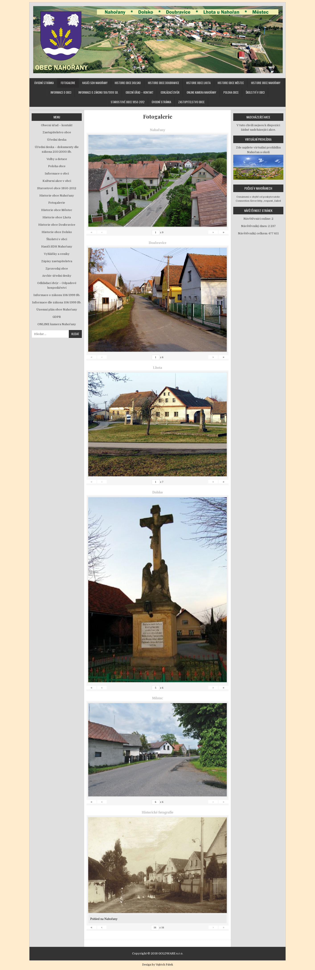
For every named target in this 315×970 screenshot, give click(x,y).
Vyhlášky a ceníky (57, 254)
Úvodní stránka (44, 83)
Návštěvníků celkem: (253, 233)
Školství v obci (255, 92)
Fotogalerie (68, 83)
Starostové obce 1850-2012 (128, 102)
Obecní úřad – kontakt (139, 92)
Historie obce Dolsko (128, 83)
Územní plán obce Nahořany (56, 309)
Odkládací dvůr (170, 92)
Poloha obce (231, 92)
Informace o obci (61, 92)
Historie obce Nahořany (265, 83)
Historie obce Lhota (198, 83)
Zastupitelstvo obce (191, 102)
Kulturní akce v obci (57, 181)
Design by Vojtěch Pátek (157, 964)
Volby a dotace (57, 159)
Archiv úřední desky (56, 275)
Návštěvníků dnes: (254, 226)
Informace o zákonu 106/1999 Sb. (98, 92)
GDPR (57, 317)
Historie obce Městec (231, 83)
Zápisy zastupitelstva (56, 261)
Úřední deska (56, 139)
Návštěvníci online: (257, 218)
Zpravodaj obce (56, 268)
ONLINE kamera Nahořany (201, 92)
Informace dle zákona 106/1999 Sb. (56, 302)
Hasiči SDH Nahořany (95, 83)
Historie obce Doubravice (163, 83)
